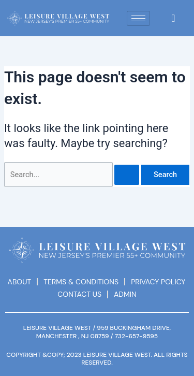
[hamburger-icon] (138, 18)
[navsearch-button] (173, 18)
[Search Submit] (126, 175)
